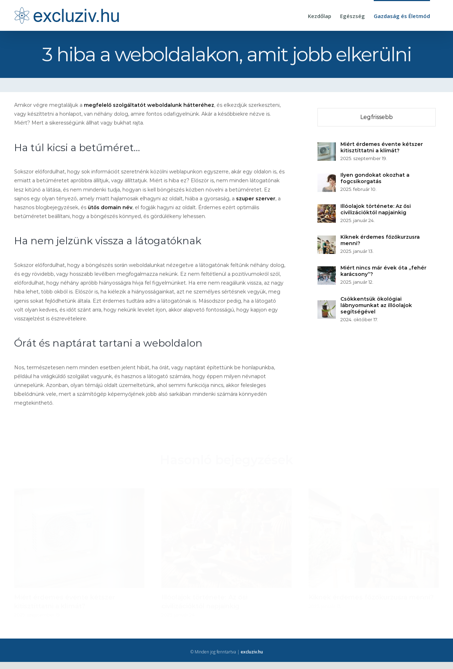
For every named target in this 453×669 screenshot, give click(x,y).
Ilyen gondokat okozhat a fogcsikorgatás (375, 178)
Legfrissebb (377, 117)
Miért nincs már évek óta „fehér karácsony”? (384, 271)
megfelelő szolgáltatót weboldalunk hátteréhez (149, 106)
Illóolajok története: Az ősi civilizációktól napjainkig (376, 209)
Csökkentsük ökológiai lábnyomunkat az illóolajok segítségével (376, 305)
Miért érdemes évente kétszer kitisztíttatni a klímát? (382, 147)
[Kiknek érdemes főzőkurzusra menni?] (327, 240)
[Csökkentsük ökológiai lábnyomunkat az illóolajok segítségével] (327, 304)
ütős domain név (110, 208)
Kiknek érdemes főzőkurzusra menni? (380, 240)
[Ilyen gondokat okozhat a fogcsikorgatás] (327, 178)
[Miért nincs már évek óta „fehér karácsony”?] (327, 270)
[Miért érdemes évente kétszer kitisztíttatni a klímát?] (327, 146)
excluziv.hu (252, 652)
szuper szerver (255, 199)
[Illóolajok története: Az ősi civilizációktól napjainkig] (327, 208)
